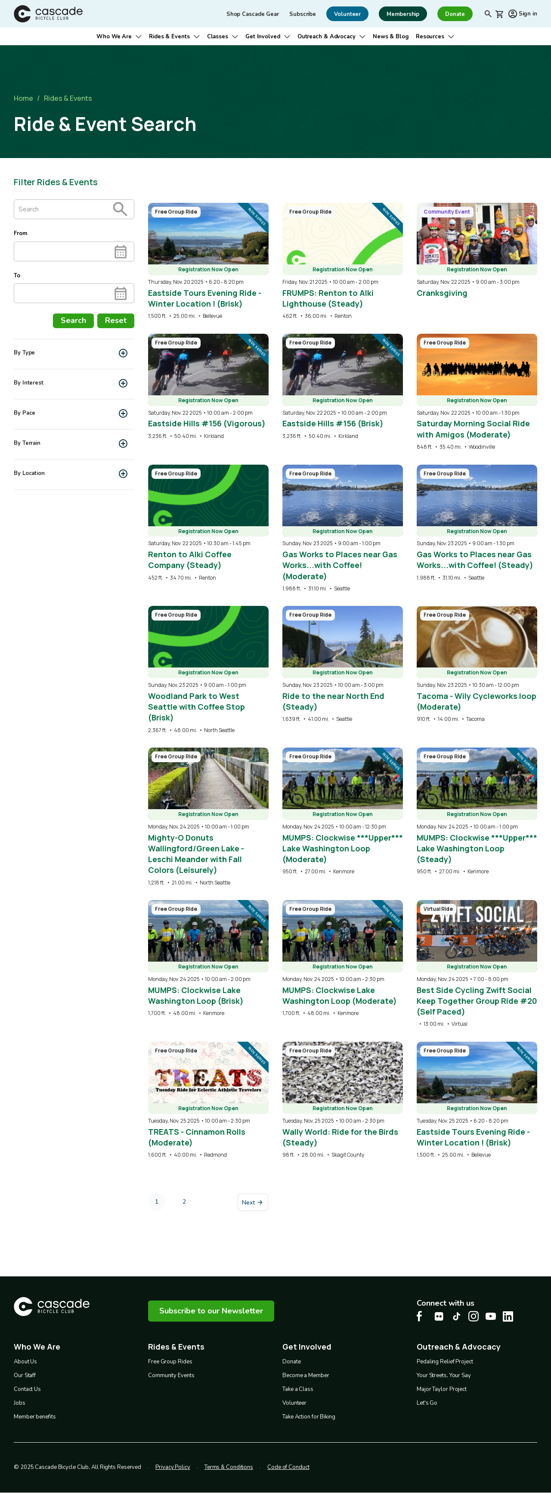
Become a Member (305, 1375)
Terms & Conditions (228, 1467)
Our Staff (25, 1375)
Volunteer (294, 1403)
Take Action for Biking (308, 1417)
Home (23, 98)
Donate (291, 1362)
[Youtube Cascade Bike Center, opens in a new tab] (491, 1316)
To (17, 275)
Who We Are (114, 36)
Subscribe (302, 14)
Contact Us (27, 1389)
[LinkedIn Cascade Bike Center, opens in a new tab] (508, 1316)
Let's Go (427, 1403)
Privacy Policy (172, 1467)
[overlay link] (208, 261)
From (20, 233)
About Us (25, 1362)
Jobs (19, 1403)
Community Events (171, 1375)
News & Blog (391, 36)
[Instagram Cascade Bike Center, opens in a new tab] (473, 1316)
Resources (430, 36)
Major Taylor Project (442, 1389)
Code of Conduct (288, 1467)
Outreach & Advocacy (326, 36)
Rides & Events (169, 36)
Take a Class (297, 1389)
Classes (217, 36)
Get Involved (262, 36)
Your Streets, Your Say (444, 1375)
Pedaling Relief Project (445, 1362)
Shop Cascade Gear (252, 14)
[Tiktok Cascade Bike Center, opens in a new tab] (456, 1316)
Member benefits (35, 1417)
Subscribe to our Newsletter (211, 1311)
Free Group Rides (170, 1362)
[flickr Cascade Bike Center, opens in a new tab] (439, 1316)
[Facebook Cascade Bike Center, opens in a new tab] (422, 1316)
